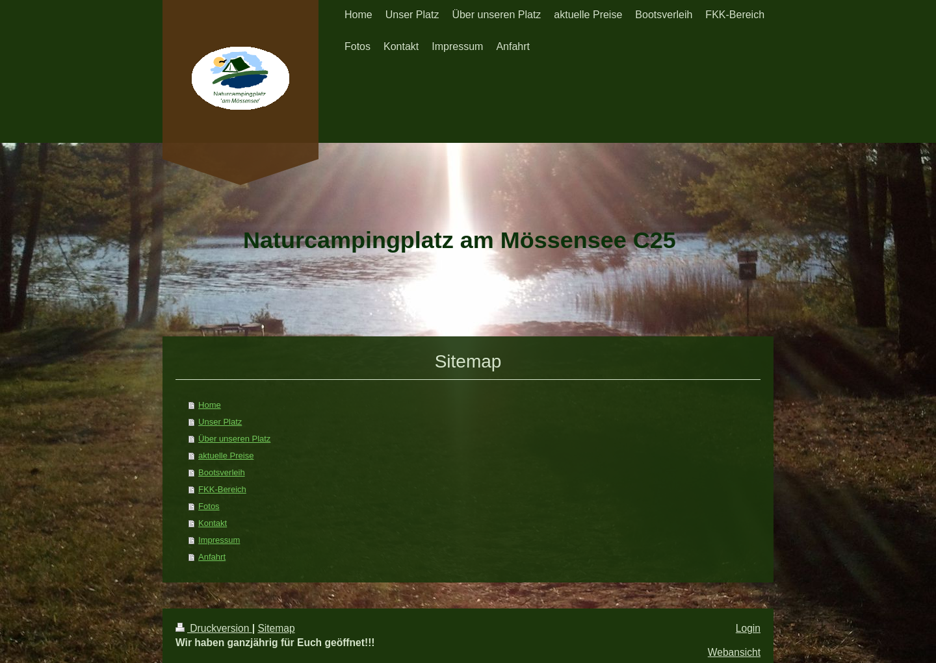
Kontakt (212, 523)
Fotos (209, 506)
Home (209, 405)
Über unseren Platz (234, 439)
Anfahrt (212, 557)
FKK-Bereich (222, 489)
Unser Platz (220, 422)
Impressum (219, 540)
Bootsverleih (221, 472)
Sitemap (275, 628)
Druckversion (214, 628)
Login (748, 628)
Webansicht (734, 652)
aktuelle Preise (226, 455)
